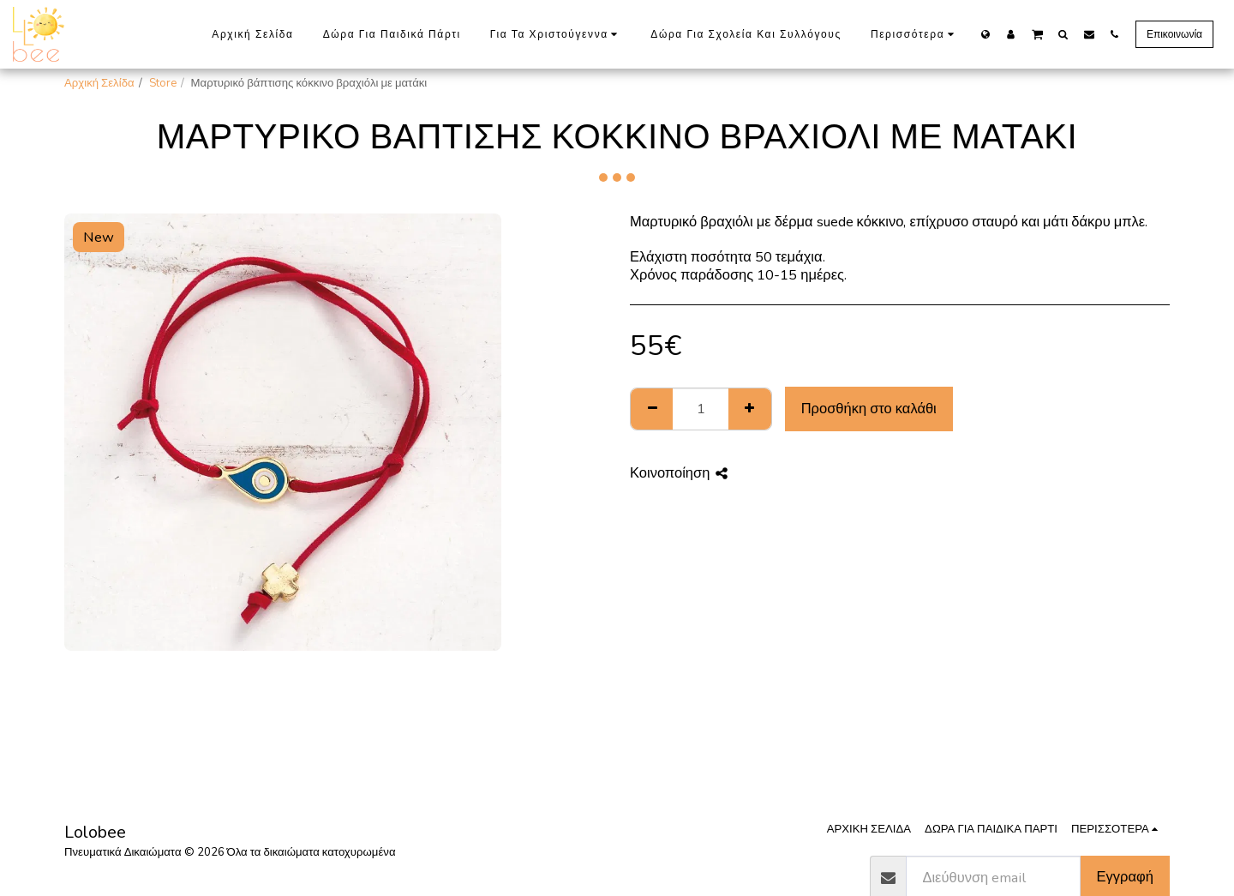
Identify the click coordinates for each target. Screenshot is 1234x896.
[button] (1037, 33)
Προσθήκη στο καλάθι (869, 408)
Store (163, 83)
